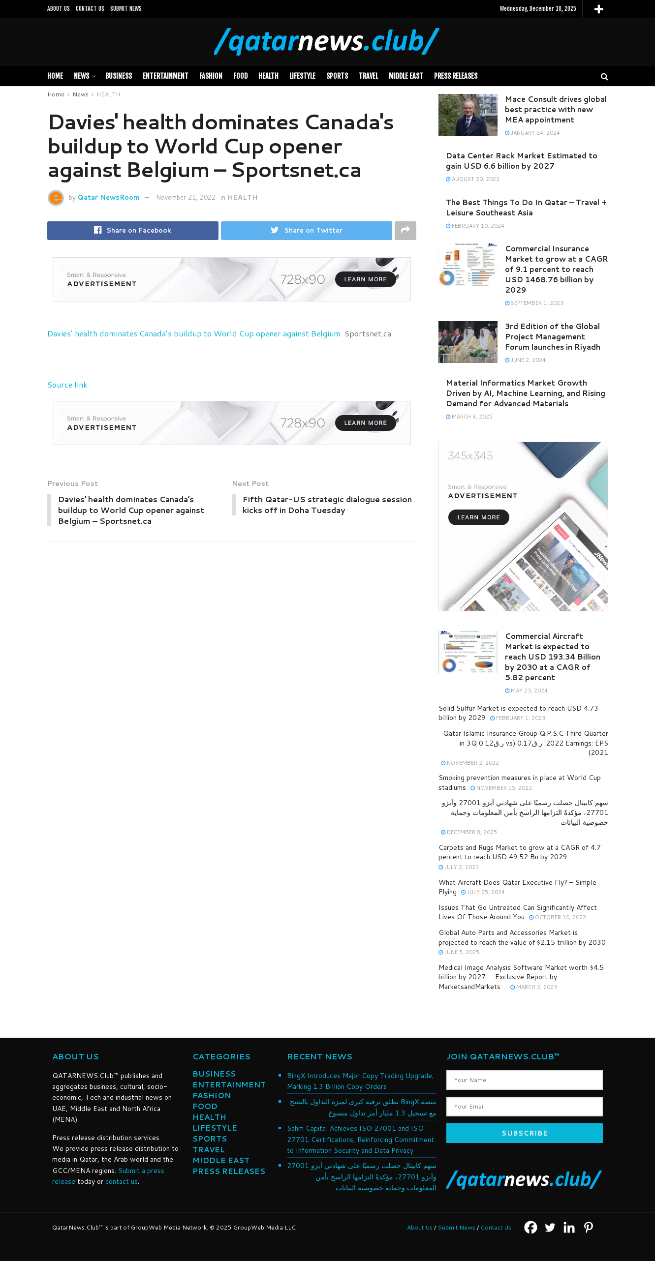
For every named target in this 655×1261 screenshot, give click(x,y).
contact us (121, 1181)
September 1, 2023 (534, 303)
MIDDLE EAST (406, 76)
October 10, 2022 (557, 917)
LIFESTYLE (302, 76)
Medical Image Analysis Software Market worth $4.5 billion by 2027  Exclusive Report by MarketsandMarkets (521, 976)
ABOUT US (58, 8)
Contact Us (495, 1227)
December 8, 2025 (469, 832)
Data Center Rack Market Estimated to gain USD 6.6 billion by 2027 (521, 160)
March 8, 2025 (469, 416)
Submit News (456, 1227)
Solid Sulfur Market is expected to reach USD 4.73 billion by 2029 (518, 713)
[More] (598, 9)
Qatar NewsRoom (109, 197)
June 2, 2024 (525, 360)
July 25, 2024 (483, 892)
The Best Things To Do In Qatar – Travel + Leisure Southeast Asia (526, 207)
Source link (67, 384)
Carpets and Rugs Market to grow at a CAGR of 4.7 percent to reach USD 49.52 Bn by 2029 (519, 852)
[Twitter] (550, 1227)
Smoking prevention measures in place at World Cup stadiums (519, 782)
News (81, 76)
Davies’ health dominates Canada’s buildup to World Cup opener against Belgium (194, 333)
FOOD (240, 76)
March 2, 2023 (533, 987)
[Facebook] (530, 1227)
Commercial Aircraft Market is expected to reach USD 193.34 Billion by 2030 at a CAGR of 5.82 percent (552, 657)
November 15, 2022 (501, 788)
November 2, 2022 (470, 763)
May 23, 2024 (526, 690)
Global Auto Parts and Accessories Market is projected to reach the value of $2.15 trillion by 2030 (522, 937)
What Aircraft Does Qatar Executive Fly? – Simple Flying (517, 887)
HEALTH (268, 76)
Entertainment (165, 76)
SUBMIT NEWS (126, 8)
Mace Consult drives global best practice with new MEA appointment (556, 109)
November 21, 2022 (186, 197)
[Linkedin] (569, 1227)
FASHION (210, 76)
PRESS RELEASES (455, 76)
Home (55, 76)
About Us (420, 1227)
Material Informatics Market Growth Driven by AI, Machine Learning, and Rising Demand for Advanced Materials (525, 393)
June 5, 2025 (458, 952)
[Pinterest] (588, 1227)
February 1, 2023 (517, 718)
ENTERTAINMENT (229, 1085)
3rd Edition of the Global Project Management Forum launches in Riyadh (552, 336)
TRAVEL (368, 76)
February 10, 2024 (475, 226)
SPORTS (337, 76)
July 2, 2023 (458, 867)
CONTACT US (90, 8)
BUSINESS (118, 76)
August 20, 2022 (472, 179)
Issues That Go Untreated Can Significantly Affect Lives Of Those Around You (517, 912)
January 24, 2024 (532, 133)
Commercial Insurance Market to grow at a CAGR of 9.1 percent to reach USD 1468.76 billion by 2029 (556, 269)
